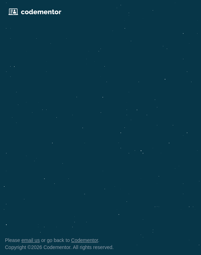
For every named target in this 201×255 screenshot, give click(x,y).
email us (31, 240)
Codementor (84, 240)
